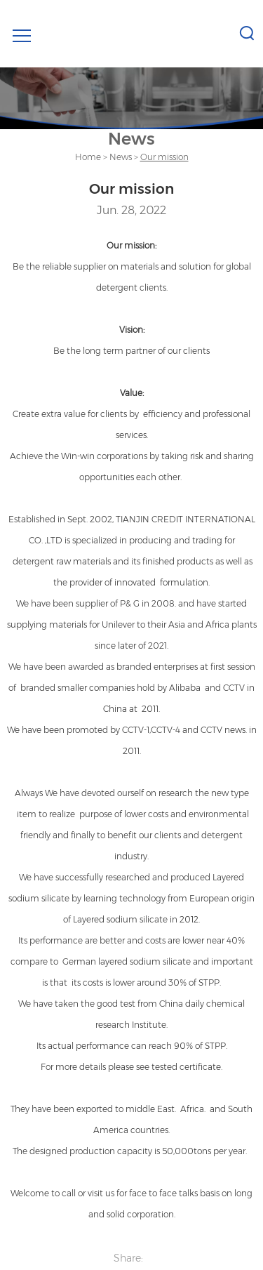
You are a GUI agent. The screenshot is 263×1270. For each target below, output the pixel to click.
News (120, 157)
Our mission (164, 157)
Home (88, 157)
